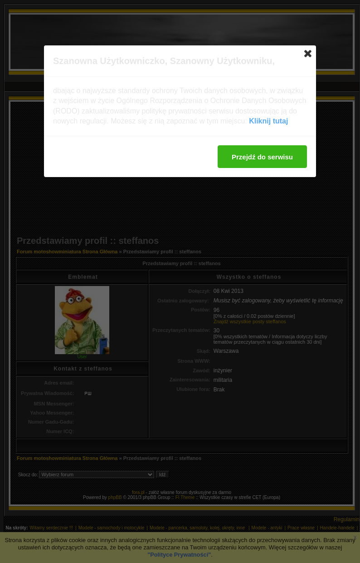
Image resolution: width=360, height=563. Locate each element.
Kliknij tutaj (268, 121)
